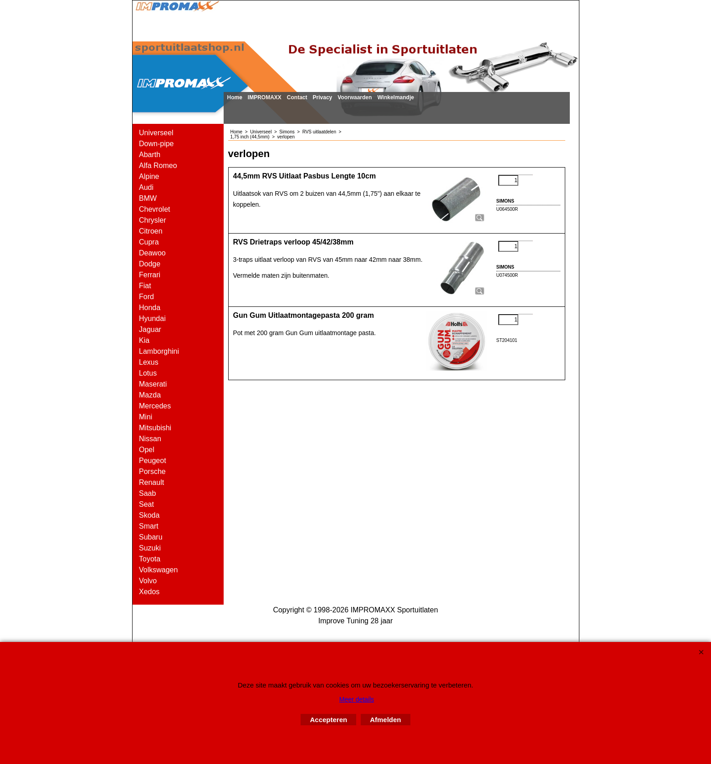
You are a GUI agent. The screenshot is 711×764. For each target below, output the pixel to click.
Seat (146, 504)
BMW (148, 198)
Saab (147, 493)
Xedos (149, 592)
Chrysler (152, 220)
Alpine (149, 176)
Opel (146, 449)
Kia (144, 340)
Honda (149, 307)
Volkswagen (158, 570)
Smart (149, 526)
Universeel (156, 133)
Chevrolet (154, 209)
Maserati (153, 384)
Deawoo (152, 253)
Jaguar (150, 329)
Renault (151, 482)
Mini (145, 417)
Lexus (149, 362)
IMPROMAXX (264, 97)
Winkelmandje (395, 97)
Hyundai (152, 318)
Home (234, 97)
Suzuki (150, 548)
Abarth (149, 154)
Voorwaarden (355, 97)
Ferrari (149, 275)
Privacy (322, 97)
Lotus (148, 373)
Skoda (149, 515)
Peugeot (152, 460)
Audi (146, 187)
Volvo (148, 581)
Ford (146, 297)
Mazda (150, 395)
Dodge (149, 264)
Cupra (149, 242)
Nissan (150, 439)
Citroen (151, 231)
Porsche (152, 471)
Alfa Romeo (158, 165)
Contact (297, 97)
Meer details (356, 699)
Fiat (145, 286)
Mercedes (155, 406)
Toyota (149, 559)
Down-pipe (156, 144)
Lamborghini (159, 351)
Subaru (151, 537)
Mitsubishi (155, 428)
